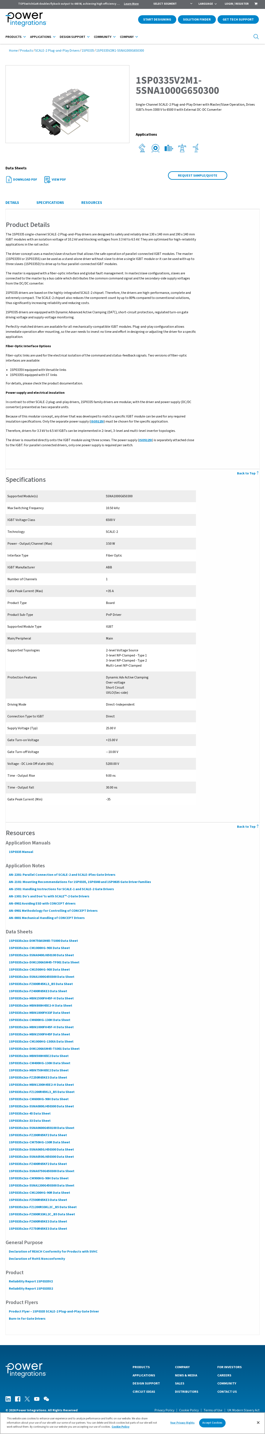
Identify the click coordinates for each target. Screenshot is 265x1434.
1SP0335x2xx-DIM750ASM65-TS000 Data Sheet (43, 940)
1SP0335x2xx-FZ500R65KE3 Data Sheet (38, 1200)
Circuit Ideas (144, 1391)
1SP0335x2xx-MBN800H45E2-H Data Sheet (40, 1005)
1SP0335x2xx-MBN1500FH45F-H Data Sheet (41, 998)
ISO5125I (97, 421)
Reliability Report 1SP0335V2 (31, 1281)
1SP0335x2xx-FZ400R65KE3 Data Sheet (38, 991)
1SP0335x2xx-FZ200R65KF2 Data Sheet (38, 1135)
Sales (179, 1383)
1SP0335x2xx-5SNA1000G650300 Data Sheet (41, 976)
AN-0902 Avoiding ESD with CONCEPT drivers (42, 903)
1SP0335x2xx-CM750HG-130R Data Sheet (39, 1142)
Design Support (72, 37)
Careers (224, 1375)
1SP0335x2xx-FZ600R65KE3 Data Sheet (38, 1221)
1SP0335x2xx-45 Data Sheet (29, 1113)
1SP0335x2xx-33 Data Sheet (29, 1120)
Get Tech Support (238, 19)
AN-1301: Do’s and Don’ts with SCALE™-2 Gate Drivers (49, 896)
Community (102, 37)
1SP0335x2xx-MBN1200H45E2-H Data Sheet (41, 1084)
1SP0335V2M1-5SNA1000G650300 (120, 50)
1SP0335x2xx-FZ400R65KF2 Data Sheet (38, 1164)
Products (14, 37)
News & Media (186, 1375)
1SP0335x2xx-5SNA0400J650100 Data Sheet (41, 955)
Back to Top (248, 473)
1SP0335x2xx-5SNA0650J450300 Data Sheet (41, 1149)
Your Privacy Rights (182, 1424)
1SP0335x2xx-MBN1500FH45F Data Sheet (39, 1034)
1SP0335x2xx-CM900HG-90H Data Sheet (38, 1178)
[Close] (258, 1423)
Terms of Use (213, 1410)
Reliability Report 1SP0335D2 (31, 1288)
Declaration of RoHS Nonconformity (37, 1258)
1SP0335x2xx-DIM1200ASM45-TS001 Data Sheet (44, 1048)
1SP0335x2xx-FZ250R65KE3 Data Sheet (38, 1077)
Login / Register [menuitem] (237, 3)
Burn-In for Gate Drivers (27, 1318)
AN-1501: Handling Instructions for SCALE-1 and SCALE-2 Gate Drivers (61, 889)
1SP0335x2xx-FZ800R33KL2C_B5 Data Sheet (42, 1214)
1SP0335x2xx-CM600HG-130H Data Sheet (39, 1020)
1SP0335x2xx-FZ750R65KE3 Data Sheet (38, 1228)
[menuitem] (256, 4)
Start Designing (157, 19)
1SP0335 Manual (21, 852)
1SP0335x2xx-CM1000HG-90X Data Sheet (39, 948)
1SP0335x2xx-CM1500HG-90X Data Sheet (39, 969)
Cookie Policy (189, 1410)
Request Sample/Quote (197, 175)
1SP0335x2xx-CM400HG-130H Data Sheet (39, 1063)
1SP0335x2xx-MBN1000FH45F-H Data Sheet (41, 1027)
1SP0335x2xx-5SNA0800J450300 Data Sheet (41, 1106)
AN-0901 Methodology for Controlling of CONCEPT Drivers (53, 910)
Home (13, 50)
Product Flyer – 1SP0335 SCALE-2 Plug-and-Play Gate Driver (54, 1311)
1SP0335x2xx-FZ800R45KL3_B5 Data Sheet (41, 984)
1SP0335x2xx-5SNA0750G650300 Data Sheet (41, 1171)
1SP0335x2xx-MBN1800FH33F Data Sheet (39, 1012)
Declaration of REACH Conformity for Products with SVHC (53, 1251)
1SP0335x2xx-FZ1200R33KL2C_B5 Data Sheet (42, 1207)
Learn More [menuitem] (131, 3)
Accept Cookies (212, 1424)
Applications (40, 37)
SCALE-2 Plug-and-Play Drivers (57, 50)
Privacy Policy (164, 1410)
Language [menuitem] (205, 3)
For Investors (229, 1367)
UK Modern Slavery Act (243, 1410)
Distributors (186, 1391)
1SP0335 (88, 50)
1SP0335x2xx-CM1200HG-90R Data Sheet (39, 1192)
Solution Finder (197, 19)
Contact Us (227, 1391)
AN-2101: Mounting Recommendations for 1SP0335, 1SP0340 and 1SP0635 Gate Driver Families (80, 882)
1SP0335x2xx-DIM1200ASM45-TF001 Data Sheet (44, 962)
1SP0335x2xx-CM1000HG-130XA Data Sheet (41, 1041)
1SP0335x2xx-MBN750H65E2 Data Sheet (38, 1070)
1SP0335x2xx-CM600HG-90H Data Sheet (38, 1099)
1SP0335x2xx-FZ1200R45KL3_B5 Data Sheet (41, 1092)
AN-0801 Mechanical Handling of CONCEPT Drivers (47, 918)
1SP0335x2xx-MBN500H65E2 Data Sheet (38, 1056)
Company (127, 37)
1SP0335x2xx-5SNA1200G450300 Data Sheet (41, 1185)
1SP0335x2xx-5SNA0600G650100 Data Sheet (41, 1128)
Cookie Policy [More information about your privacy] (120, 1428)
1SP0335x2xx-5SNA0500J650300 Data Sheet (41, 1156)
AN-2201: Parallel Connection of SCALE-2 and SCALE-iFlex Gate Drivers (62, 874)
